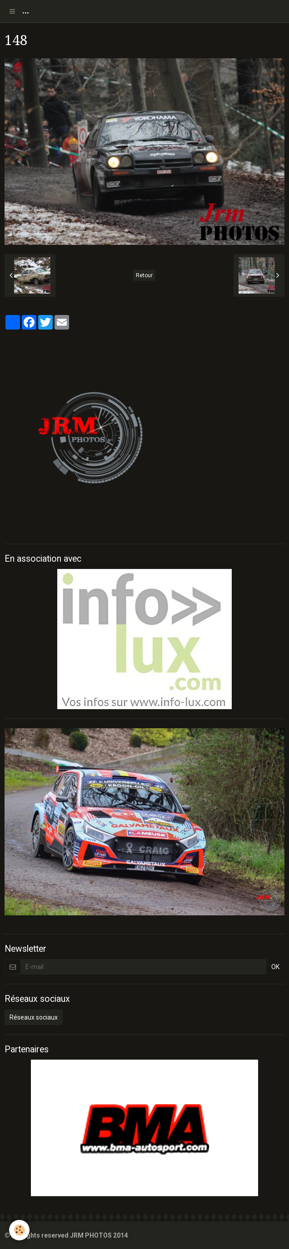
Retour (144, 275)
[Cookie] (19, 1230)
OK (275, 966)
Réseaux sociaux (34, 1017)
